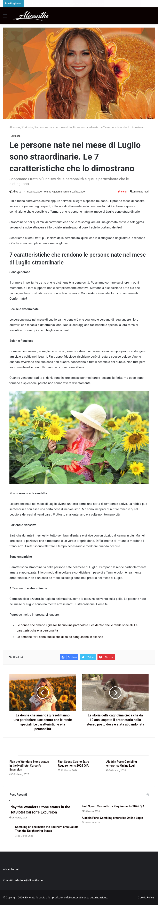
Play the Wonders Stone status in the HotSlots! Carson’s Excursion (29, 765)
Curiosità (27, 127)
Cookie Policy (146, 897)
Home (14, 127)
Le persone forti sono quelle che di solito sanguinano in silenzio (60, 637)
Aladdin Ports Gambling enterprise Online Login (112, 817)
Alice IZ (17, 191)
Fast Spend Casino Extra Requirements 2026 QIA (113, 806)
